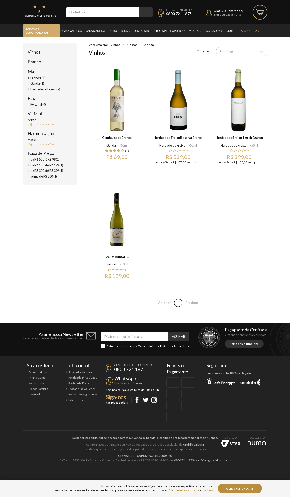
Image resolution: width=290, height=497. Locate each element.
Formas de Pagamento (82, 394)
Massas (132, 45)
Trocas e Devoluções (82, 388)
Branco (34, 61)
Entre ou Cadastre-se (228, 14)
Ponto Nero (159, 477)
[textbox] (102, 12)
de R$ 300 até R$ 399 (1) (46, 171)
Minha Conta (37, 377)
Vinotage (195, 30)
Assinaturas (250, 30)
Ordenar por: (206, 51)
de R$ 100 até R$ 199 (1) (46, 165)
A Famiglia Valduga (80, 371)
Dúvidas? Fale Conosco (129, 382)
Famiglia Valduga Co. (39, 11)
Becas (125, 30)
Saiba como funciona (244, 343)
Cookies (207, 490)
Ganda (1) (37, 83)
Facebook (137, 400)
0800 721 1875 (179, 13)
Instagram (154, 400)
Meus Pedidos (38, 371)
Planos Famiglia (38, 388)
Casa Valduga (72, 30)
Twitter (146, 400)
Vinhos (34, 52)
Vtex (230, 443)
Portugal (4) (38, 104)
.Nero (113, 30)
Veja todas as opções (41, 124)
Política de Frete (78, 383)
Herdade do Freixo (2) (45, 89)
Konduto (250, 381)
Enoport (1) (37, 78)
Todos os (37, 31)
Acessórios (214, 30)
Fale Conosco (77, 400)
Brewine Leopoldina (170, 30)
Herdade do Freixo (172, 145)
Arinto (149, 45)
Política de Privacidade (174, 346)
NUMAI (257, 443)
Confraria (35, 394)
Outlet (232, 30)
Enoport (111, 264)
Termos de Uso (147, 346)
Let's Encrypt (221, 381)
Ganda (111, 145)
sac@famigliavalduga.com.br (214, 460)
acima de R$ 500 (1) (43, 176)
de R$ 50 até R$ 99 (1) (45, 159)
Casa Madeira (95, 30)
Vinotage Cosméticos (218, 477)
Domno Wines (143, 30)
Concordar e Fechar (239, 488)
